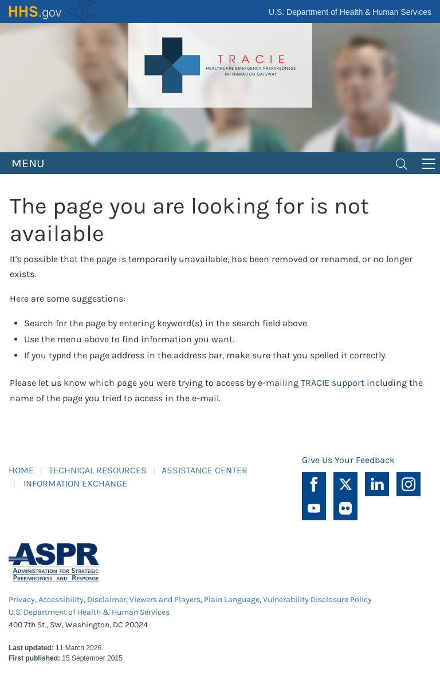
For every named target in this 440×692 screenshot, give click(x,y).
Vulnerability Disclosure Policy (317, 599)
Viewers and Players (165, 599)
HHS (54, 11)
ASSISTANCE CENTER (204, 470)
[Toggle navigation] (401, 163)
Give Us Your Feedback (348, 459)
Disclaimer (106, 599)
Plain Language (232, 599)
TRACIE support (332, 382)
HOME (21, 470)
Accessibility (61, 599)
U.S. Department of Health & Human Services (350, 12)
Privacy (22, 599)
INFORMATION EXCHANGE (75, 483)
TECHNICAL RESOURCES (98, 470)
